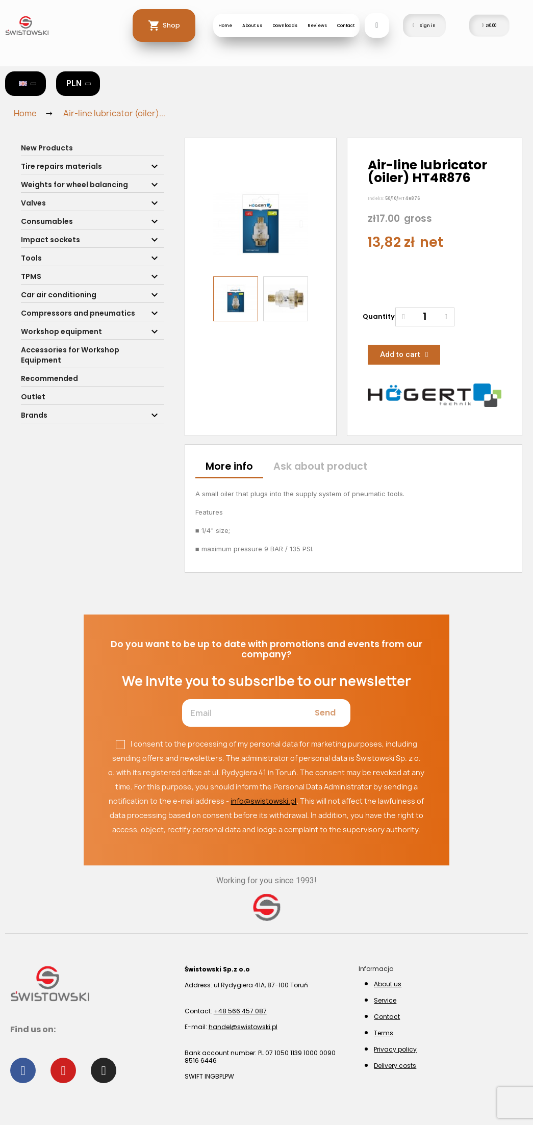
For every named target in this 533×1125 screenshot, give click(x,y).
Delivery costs (395, 1065)
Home (225, 25)
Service (385, 1000)
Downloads (284, 25)
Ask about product (320, 466)
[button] (220, 224)
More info (229, 466)
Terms (383, 1033)
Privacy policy (395, 1049)
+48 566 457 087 (240, 1011)
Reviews (317, 25)
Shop (171, 25)
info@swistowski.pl (263, 801)
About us (252, 25)
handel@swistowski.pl (243, 1026)
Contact (345, 25)
